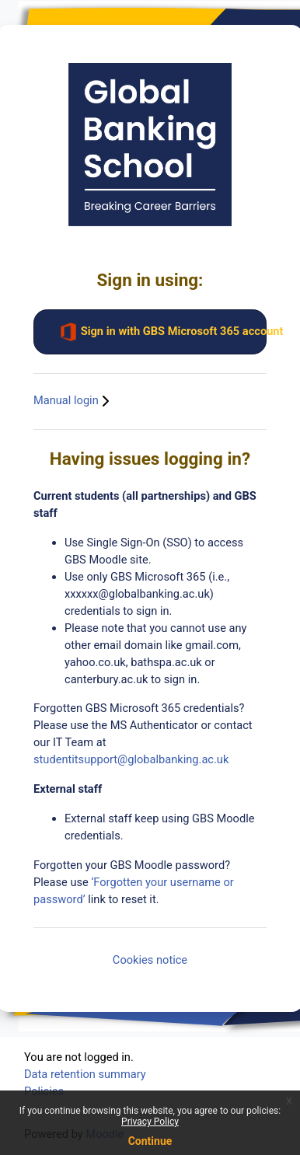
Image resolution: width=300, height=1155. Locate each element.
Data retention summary (85, 1074)
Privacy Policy (150, 1121)
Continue (150, 1141)
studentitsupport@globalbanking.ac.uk (130, 759)
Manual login (73, 400)
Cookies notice (150, 960)
